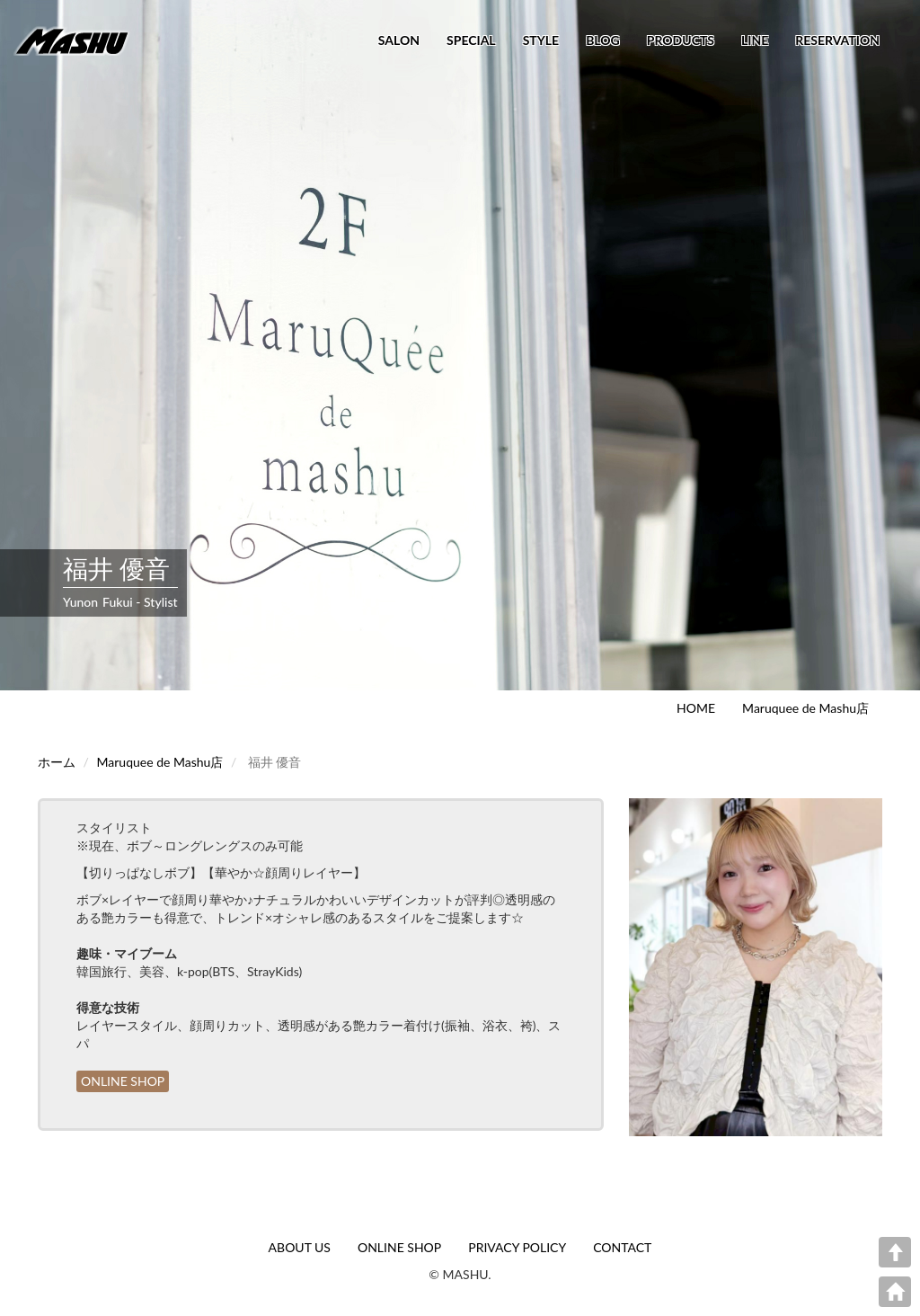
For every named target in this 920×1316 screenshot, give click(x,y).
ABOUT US (300, 1247)
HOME (696, 708)
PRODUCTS (680, 40)
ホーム (56, 761)
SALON (399, 40)
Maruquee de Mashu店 (805, 708)
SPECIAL (471, 40)
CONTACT (622, 1247)
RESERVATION (837, 40)
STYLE (541, 40)
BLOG (603, 40)
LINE (754, 40)
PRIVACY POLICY (517, 1247)
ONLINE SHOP (122, 1081)
